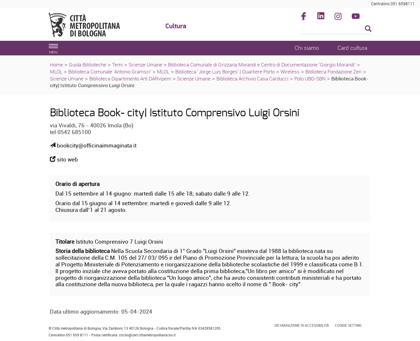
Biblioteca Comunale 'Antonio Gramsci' (110, 71)
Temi (117, 64)
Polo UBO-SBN (310, 78)
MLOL (56, 71)
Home (56, 64)
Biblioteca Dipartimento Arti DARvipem (130, 78)
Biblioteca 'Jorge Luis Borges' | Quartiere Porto (225, 71)
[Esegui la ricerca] (368, 29)
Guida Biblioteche (87, 64)
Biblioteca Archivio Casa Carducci (252, 78)
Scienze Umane (145, 64)
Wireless (290, 71)
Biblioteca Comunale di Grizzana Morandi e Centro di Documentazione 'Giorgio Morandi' (262, 64)
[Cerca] (336, 29)
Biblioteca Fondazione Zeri (333, 71)
